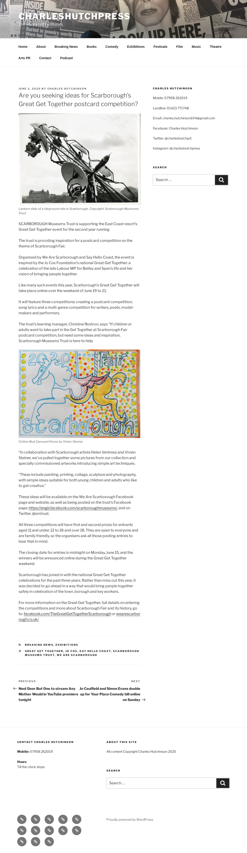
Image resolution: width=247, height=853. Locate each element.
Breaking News (66, 47)
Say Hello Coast (95, 651)
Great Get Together (44, 651)
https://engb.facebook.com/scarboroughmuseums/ (73, 508)
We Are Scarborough (77, 655)
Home (22, 47)
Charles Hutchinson (67, 88)
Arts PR (24, 58)
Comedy (111, 47)
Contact (45, 58)
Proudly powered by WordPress (129, 819)
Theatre (216, 47)
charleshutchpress (75, 16)
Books (92, 47)
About (41, 47)
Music (196, 47)
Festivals (161, 47)
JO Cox (71, 651)
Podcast (66, 58)
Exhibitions (136, 47)
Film (179, 47)
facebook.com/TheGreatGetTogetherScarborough (67, 614)
